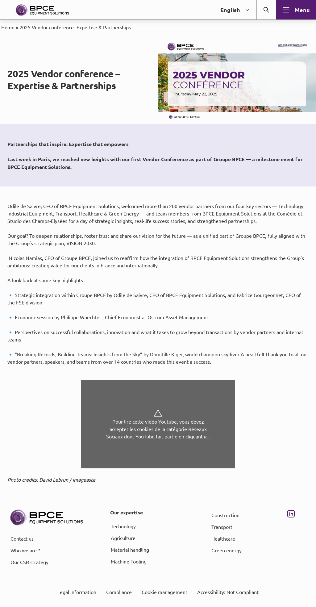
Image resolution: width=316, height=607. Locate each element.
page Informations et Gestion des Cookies (170, 326)
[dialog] (158, 303)
